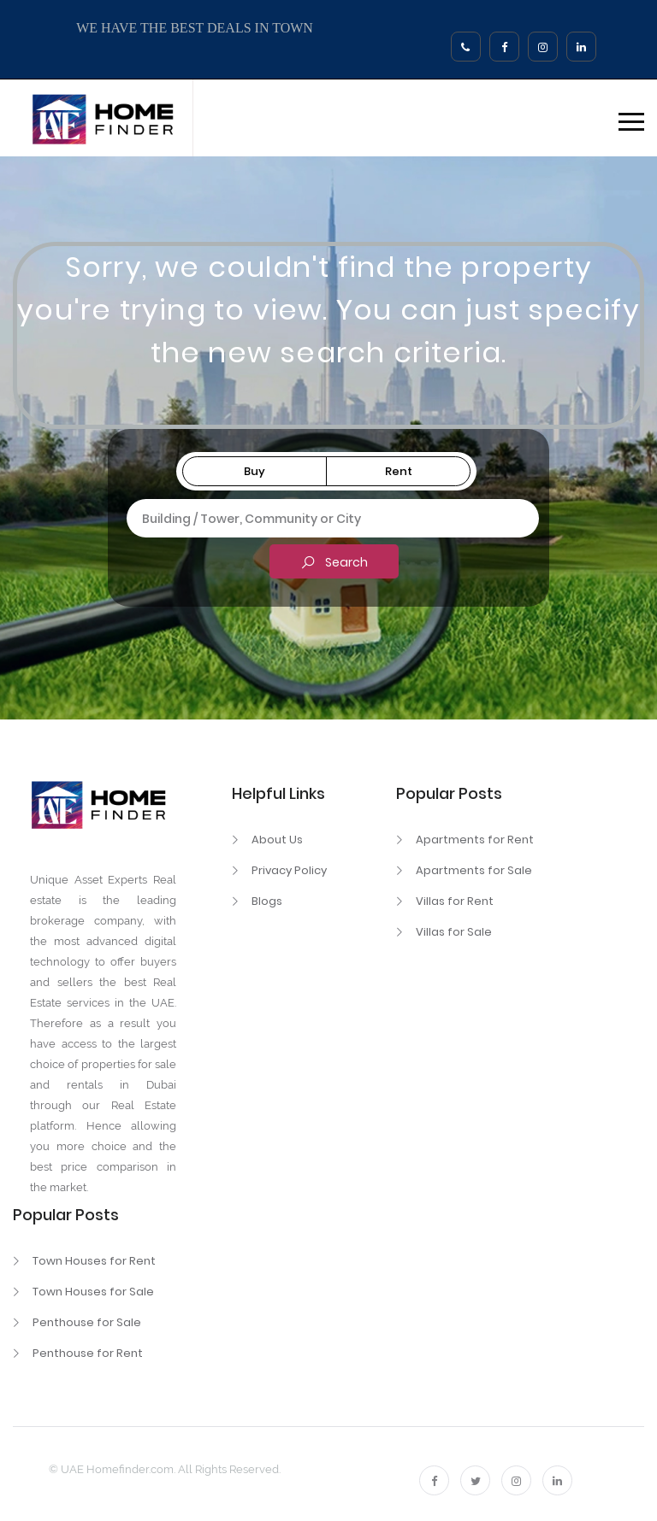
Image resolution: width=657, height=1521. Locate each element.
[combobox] (322, 519)
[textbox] (322, 516)
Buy (254, 471)
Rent (398, 471)
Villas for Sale (454, 932)
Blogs (267, 901)
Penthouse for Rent (88, 1353)
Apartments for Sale (474, 870)
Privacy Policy (289, 870)
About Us (277, 839)
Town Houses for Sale (93, 1291)
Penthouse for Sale (87, 1322)
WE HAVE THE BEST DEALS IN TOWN (194, 28)
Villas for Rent (455, 901)
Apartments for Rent (475, 839)
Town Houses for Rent (94, 1261)
